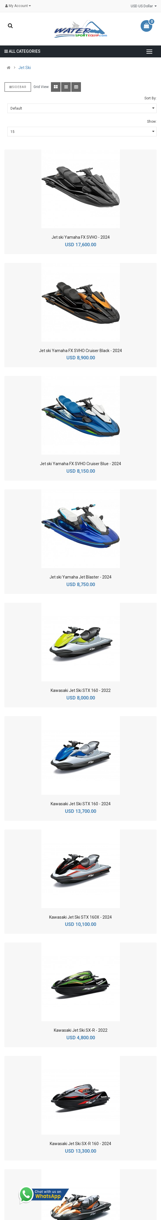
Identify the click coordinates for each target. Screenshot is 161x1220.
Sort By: (150, 98)
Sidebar (17, 87)
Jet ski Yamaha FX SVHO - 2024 (81, 237)
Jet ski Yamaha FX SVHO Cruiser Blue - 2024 (80, 463)
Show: (152, 121)
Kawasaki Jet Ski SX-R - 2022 (80, 1030)
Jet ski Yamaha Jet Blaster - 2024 (80, 577)
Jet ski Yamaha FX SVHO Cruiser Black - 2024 (80, 350)
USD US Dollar (144, 6)
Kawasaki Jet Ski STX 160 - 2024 (81, 803)
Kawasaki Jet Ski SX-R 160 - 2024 (80, 1143)
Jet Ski (24, 68)
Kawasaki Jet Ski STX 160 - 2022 (81, 690)
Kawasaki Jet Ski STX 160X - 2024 (80, 917)
